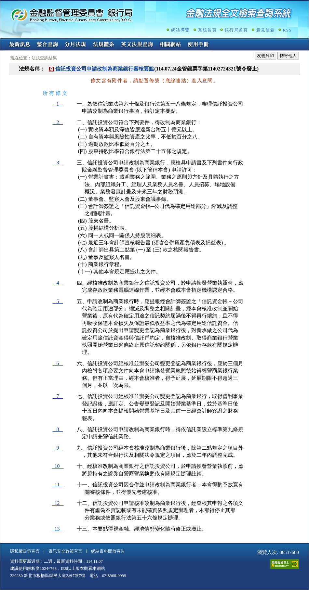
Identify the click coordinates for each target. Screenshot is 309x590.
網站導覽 (180, 30)
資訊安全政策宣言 (65, 551)
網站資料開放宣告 (108, 551)
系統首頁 (207, 30)
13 (58, 529)
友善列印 (265, 55)
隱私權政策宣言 (25, 551)
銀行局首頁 (236, 30)
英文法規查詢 (136, 44)
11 (57, 484)
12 (58, 503)
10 (58, 466)
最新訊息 (20, 44)
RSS (287, 30)
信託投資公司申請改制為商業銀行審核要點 (104, 68)
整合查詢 (47, 44)
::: (2, 41)
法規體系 (103, 44)
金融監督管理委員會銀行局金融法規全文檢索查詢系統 (72, 14)
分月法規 (75, 44)
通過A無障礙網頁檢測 (284, 564)
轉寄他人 (288, 55)
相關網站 (170, 44)
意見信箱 (265, 30)
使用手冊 (198, 44)
